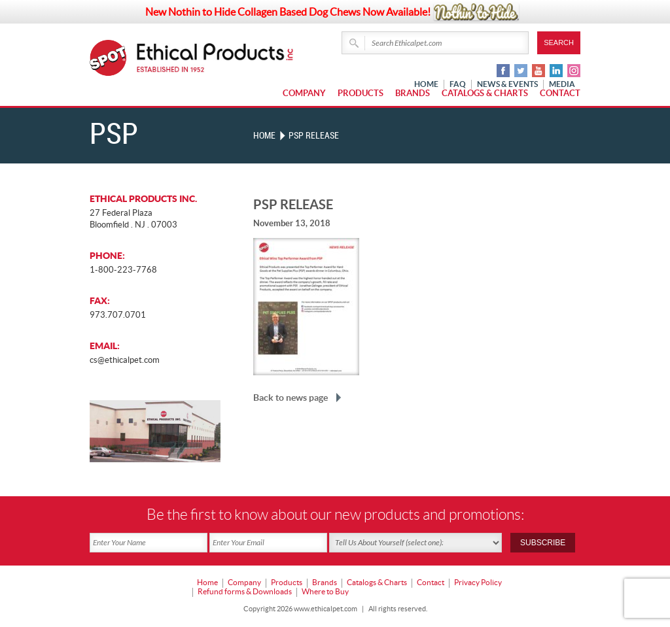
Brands (412, 93)
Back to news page (290, 397)
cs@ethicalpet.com (125, 360)
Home (264, 136)
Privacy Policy (478, 582)
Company (304, 93)
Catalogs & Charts (485, 93)
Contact (560, 93)
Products (360, 93)
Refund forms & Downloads (245, 591)
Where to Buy (325, 591)
